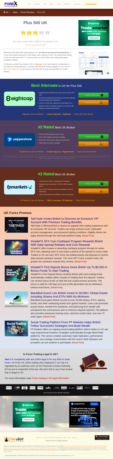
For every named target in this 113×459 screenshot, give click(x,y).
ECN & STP (67, 4)
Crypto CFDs (77, 4)
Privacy (52, 437)
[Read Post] (88, 235)
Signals (58, 4)
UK (7, 12)
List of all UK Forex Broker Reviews (57, 393)
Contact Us (46, 437)
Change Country (102, 439)
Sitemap (74, 437)
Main (15, 12)
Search (69, 437)
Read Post (72, 455)
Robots (51, 4)
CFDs (45, 4)
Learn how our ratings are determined (35, 45)
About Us (38, 437)
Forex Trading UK (13, 69)
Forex (29, 4)
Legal (64, 437)
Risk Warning (58, 437)
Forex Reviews (27, 12)
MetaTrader (37, 4)
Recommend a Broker (91, 4)
